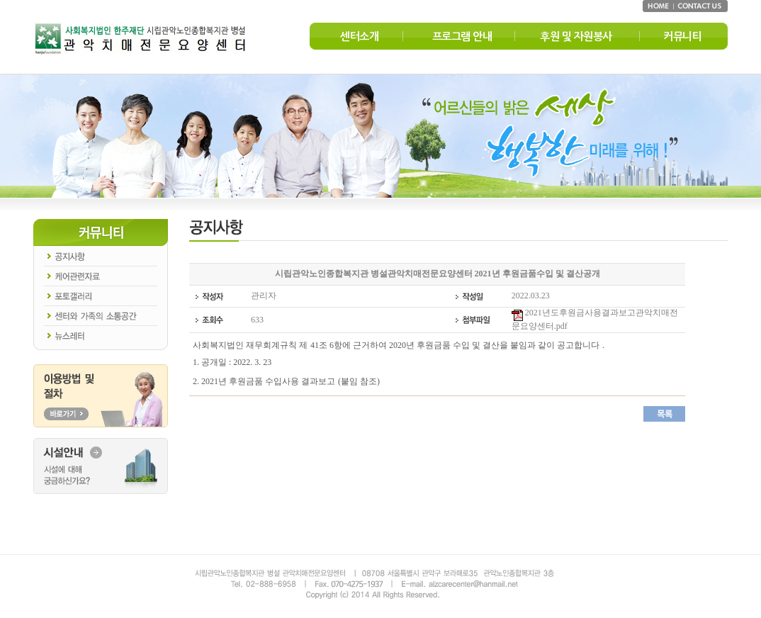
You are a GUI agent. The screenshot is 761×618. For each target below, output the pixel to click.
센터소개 (359, 36)
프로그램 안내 (462, 36)
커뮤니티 (682, 36)
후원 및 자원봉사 (576, 36)
